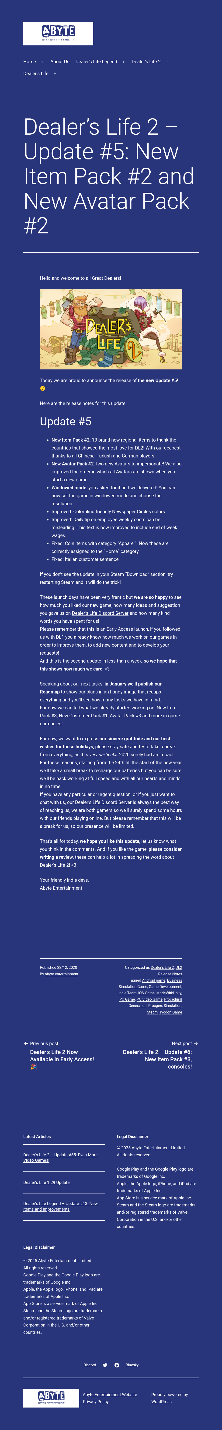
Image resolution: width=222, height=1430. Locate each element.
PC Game (127, 999)
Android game (153, 980)
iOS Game (146, 993)
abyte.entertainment (61, 974)
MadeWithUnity (168, 993)
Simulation (172, 1005)
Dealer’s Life (36, 73)
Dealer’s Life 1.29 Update (46, 1182)
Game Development (165, 986)
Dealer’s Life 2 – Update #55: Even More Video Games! (60, 1157)
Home (29, 61)
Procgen (155, 1005)
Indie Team (127, 993)
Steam (152, 1012)
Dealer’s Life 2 (146, 61)
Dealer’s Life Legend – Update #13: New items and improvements (60, 1206)
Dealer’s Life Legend (96, 61)
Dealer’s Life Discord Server (100, 613)
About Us (59, 61)
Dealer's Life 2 (162, 967)
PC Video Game (150, 999)
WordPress (161, 1401)
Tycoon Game (170, 1012)
